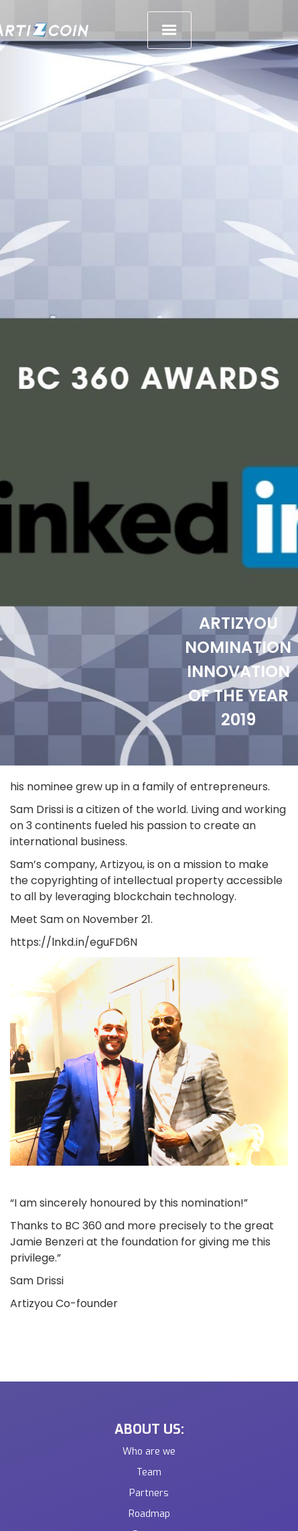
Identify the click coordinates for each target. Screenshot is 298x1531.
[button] (169, 30)
